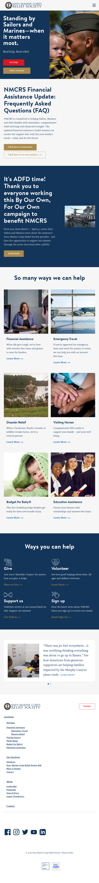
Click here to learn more (20, 147)
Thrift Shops (12, 741)
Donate (87, 706)
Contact (10, 806)
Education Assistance (16, 748)
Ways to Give (13, 584)
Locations (9, 717)
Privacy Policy (67, 853)
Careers (10, 772)
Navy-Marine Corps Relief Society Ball (24, 765)
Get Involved (13, 757)
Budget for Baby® (14, 744)
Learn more (14, 253)
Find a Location (17, 71)
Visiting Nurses (13, 738)
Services (10, 723)
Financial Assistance (15, 728)
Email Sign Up (61, 617)
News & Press (12, 793)
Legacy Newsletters (15, 797)
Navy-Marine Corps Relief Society (23, 5)
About (9, 782)
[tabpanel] (49, 660)
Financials (11, 790)
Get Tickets (12, 617)
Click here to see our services (25, 155)
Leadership (11, 787)
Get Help (14, 62)
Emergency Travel (19, 731)
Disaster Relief (18, 734)
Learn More (59, 584)
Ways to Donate (13, 769)
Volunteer (10, 762)
